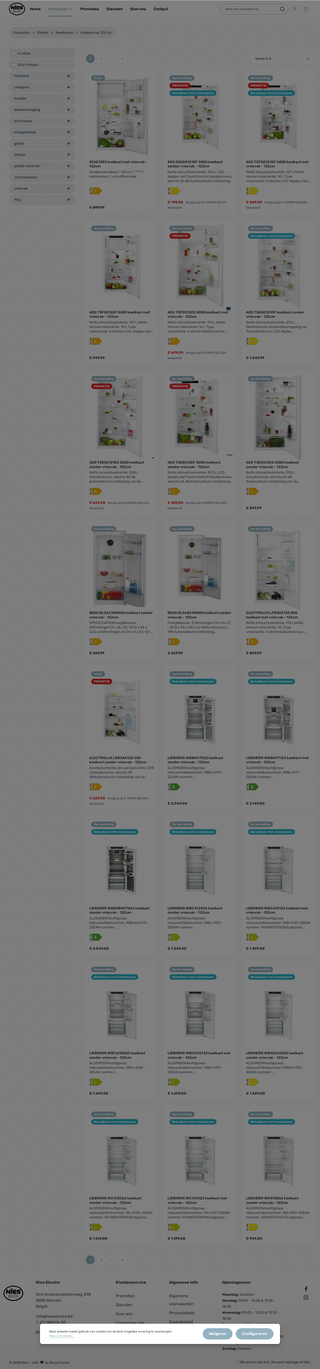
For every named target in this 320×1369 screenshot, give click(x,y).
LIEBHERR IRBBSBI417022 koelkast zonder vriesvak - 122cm (119, 914)
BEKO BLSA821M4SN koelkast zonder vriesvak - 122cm (199, 619)
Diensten (124, 1304)
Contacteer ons (130, 1322)
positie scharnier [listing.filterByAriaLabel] (42, 170)
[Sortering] (282, 62)
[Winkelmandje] (305, 11)
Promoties (125, 1295)
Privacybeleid (181, 1312)
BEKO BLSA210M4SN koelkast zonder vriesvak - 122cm (121, 619)
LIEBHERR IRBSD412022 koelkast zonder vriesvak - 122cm (274, 1059)
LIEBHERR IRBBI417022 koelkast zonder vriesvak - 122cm (195, 764)
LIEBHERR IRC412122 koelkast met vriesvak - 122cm (197, 1204)
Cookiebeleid (181, 1321)
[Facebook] (306, 1290)
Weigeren (222, 1336)
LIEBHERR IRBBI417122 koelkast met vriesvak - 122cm (277, 764)
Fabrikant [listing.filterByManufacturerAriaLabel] (42, 80)
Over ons (124, 1313)
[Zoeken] (282, 11)
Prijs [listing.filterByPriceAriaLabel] (42, 204)
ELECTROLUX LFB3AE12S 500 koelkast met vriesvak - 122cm (272, 619)
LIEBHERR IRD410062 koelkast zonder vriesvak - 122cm (272, 1204)
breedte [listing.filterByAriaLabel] (42, 102)
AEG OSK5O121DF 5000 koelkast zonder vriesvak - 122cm (195, 168)
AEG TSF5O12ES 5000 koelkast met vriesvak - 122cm (198, 318)
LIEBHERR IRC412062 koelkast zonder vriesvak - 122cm (115, 1204)
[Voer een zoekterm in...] (247, 11)
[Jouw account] (293, 11)
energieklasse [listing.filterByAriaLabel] (42, 136)
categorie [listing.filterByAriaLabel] (42, 91)
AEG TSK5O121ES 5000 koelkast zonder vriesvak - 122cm (116, 468)
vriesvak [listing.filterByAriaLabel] (42, 192)
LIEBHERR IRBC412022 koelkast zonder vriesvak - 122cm (195, 914)
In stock (24, 57)
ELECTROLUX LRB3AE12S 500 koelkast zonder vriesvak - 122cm (117, 764)
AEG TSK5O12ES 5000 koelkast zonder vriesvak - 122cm (272, 468)
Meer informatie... (61, 1338)
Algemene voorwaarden (181, 1299)
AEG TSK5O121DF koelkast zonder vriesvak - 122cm (275, 318)
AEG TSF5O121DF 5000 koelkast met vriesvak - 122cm (277, 168)
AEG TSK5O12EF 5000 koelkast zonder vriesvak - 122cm (194, 468)
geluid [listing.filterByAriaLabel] (42, 147)
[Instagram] (306, 1298)
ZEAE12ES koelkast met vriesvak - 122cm (118, 168)
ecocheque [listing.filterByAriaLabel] (42, 125)
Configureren (256, 1336)
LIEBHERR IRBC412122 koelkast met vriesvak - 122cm (277, 914)
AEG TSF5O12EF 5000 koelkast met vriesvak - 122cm (119, 318)
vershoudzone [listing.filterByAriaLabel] (42, 181)
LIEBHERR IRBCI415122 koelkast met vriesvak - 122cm (199, 1059)
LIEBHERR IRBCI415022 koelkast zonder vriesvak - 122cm (117, 1059)
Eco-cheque (28, 69)
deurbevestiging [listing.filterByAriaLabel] (42, 114)
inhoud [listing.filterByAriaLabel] (42, 159)
